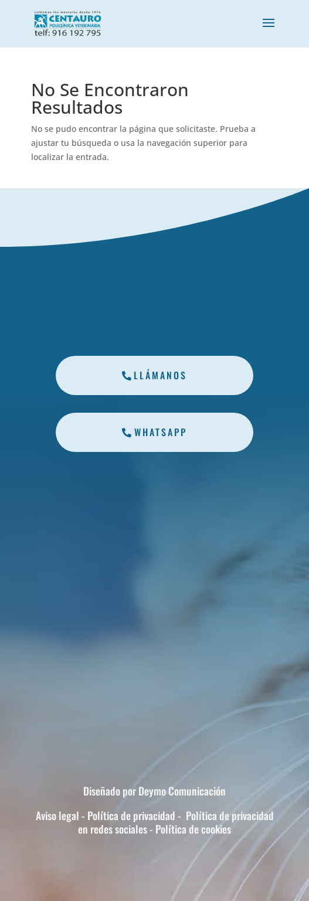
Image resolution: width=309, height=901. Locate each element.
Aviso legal (59, 815)
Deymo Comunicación (182, 790)
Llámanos (160, 375)
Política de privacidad (130, 815)
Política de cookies (192, 829)
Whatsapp (160, 432)
